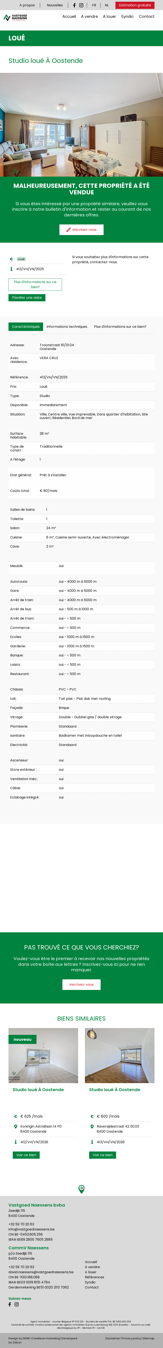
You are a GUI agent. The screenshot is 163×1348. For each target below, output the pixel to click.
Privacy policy (131, 1338)
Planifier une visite (27, 297)
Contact (147, 20)
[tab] (25, 326)
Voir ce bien (26, 1155)
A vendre (89, 20)
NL (107, 5)
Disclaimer (112, 1338)
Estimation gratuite (135, 5)
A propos (27, 5)
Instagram (81, 5)
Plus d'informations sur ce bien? (35, 284)
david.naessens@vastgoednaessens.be (41, 1272)
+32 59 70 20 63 (21, 1224)
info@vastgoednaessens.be (31, 1229)
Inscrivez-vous (81, 984)
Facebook (75, 5)
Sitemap (149, 1338)
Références (94, 1277)
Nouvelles (55, 5)
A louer (109, 20)
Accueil (69, 20)
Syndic (127, 20)
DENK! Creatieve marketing (41, 1338)
